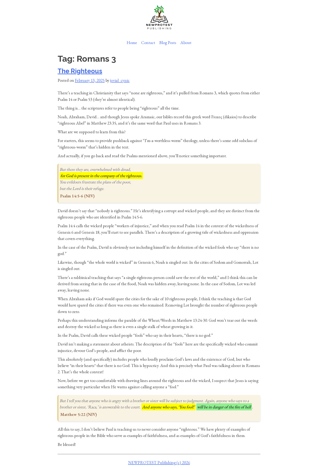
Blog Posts (167, 42)
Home (132, 42)
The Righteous (80, 71)
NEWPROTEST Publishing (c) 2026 (159, 462)
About (185, 42)
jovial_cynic (120, 80)
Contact (148, 42)
